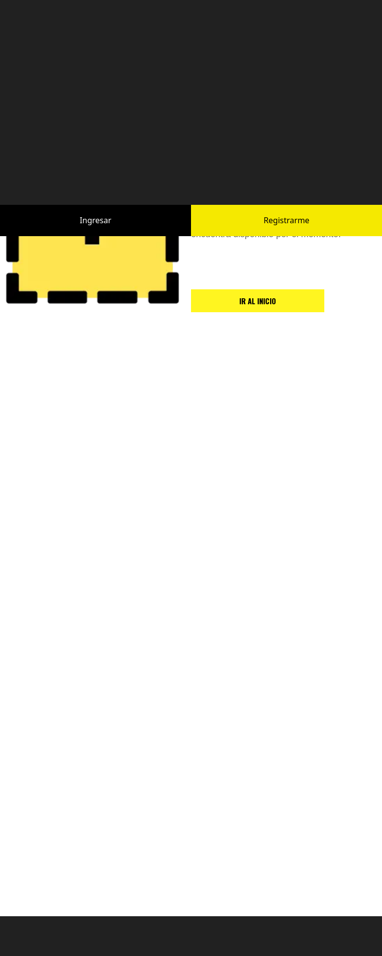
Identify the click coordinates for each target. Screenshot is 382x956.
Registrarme (286, 209)
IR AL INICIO (257, 300)
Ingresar (95, 209)
